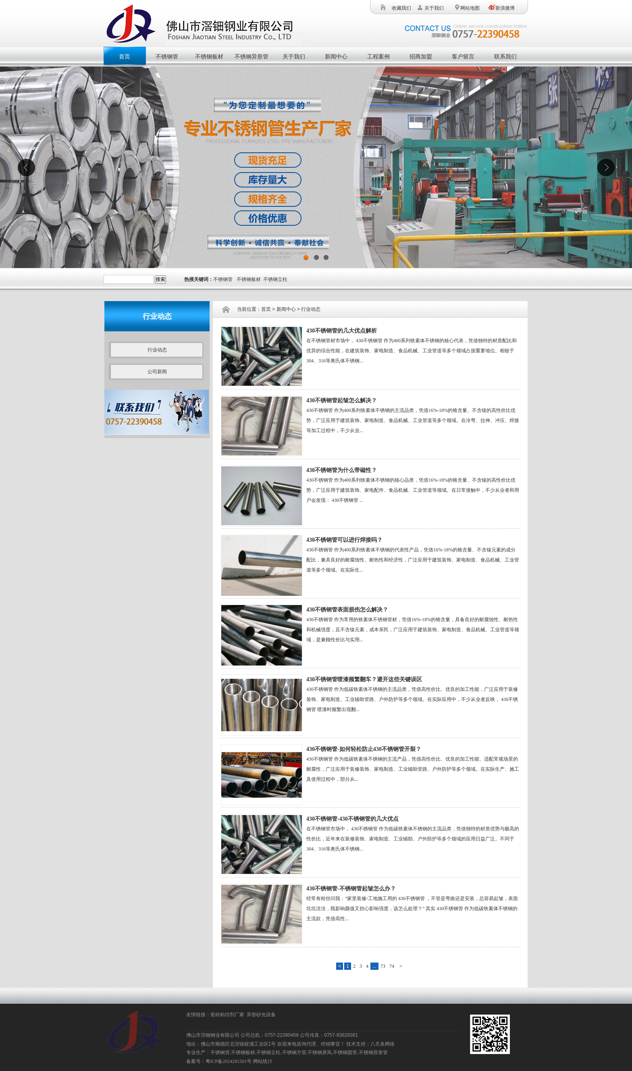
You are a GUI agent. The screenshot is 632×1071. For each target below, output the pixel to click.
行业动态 (157, 350)
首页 (124, 57)
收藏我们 (401, 8)
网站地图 (469, 8)
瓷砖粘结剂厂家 (228, 1014)
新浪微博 (505, 8)
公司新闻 (157, 371)
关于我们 (434, 8)
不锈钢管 (167, 57)
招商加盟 (421, 57)
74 (391, 966)
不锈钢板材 (209, 57)
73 (382, 966)
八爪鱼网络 (382, 1044)
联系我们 (505, 57)
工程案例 (378, 57)
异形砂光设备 (262, 1014)
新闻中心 (336, 57)
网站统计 (262, 1061)
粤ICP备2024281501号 (229, 1061)
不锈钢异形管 (251, 57)
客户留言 (463, 57)
